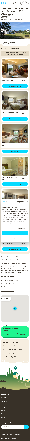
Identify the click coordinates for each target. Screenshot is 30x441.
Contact (3, 397)
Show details (21, 228)
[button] (15, 331)
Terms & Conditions (6, 434)
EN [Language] (16, 3)
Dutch (3, 414)
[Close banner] (27, 201)
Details (24, 80)
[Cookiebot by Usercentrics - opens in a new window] (18, 202)
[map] (15, 308)
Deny (15, 238)
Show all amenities (8, 291)
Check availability (15, 86)
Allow (15, 233)
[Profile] (22, 3)
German (3, 417)
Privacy (17, 434)
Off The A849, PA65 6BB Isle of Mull (11, 20)
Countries (4, 401)
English (3, 410)
